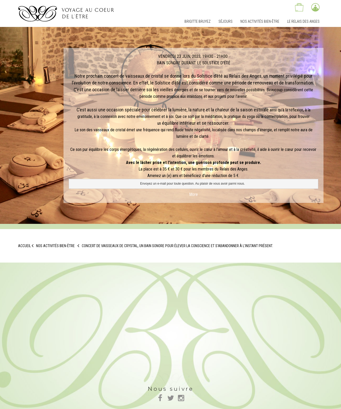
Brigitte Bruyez (197, 21)
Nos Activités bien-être (259, 21)
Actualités (267, 7)
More (193, 194)
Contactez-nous (283, 7)
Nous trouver (250, 7)
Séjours (225, 21)
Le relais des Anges (303, 21)
